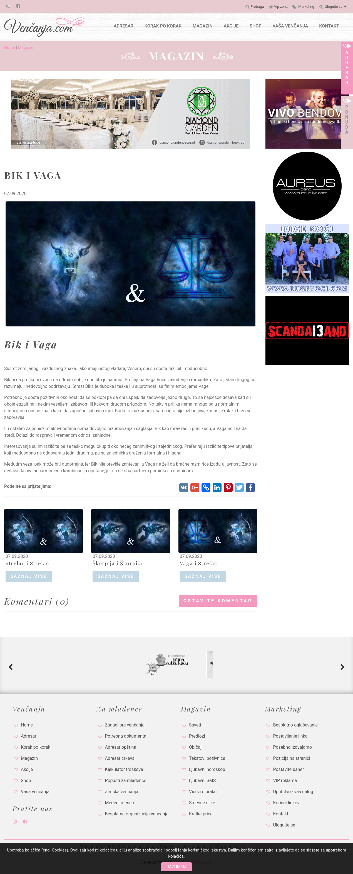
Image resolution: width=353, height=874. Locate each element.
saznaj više (28, 576)
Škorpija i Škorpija (117, 563)
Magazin (25, 47)
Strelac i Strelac (27, 563)
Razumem (176, 866)
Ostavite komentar (217, 600)
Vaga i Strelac (198, 563)
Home (9, 47)
